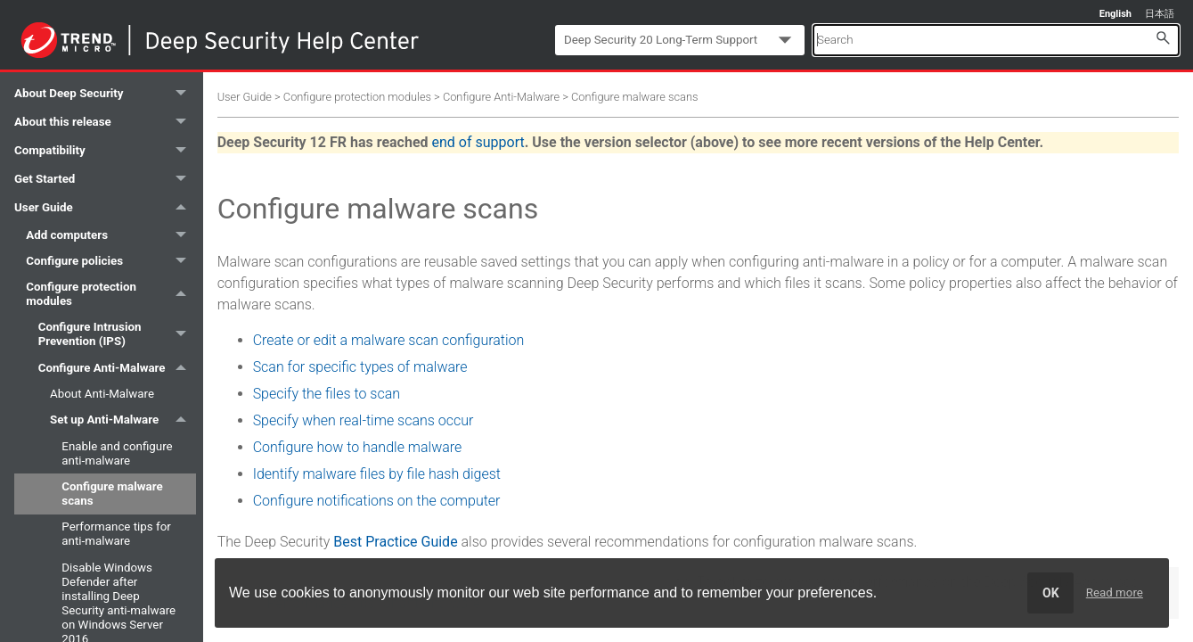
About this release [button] (105, 122)
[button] (1163, 37)
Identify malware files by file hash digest (377, 473)
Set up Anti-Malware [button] (123, 420)
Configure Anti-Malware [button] (117, 368)
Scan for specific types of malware (360, 366)
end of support (478, 142)
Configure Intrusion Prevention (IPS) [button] (117, 335)
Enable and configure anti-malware (116, 453)
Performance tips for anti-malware (115, 533)
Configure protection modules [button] (110, 294)
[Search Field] (996, 39)
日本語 (1159, 14)
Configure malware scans (111, 493)
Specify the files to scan (326, 393)
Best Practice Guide (395, 541)
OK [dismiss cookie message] (1050, 593)
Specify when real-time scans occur (363, 420)
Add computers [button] (110, 235)
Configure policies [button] (110, 261)
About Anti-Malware (102, 393)
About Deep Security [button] (105, 93)
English (1115, 14)
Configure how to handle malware (357, 447)
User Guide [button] (105, 207)
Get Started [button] (105, 179)
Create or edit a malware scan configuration (389, 340)
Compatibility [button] (105, 150)
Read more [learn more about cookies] (1114, 592)
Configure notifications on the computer (377, 500)
